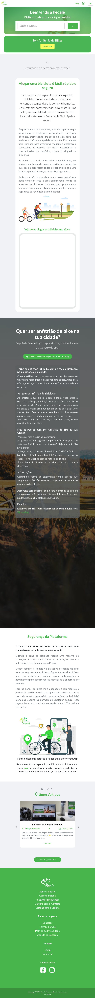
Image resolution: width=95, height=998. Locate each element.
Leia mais (47, 843)
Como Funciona (47, 895)
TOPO (47, 994)
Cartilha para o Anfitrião (47, 903)
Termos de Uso (47, 926)
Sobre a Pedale (48, 891)
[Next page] (78, 827)
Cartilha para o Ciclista (47, 907)
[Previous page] (16, 827)
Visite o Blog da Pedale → (47, 860)
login (26, 767)
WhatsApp (23, 512)
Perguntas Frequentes (47, 899)
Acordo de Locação (47, 934)
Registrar (47, 953)
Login (47, 949)
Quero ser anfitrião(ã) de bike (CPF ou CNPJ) (47, 356)
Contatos (47, 922)
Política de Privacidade (47, 930)
